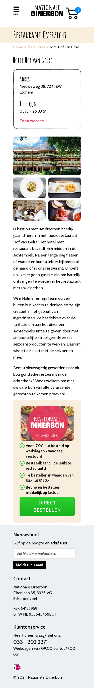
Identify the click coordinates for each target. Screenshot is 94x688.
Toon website (32, 120)
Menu (16, 14)
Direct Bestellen (47, 506)
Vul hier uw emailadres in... (37, 553)
